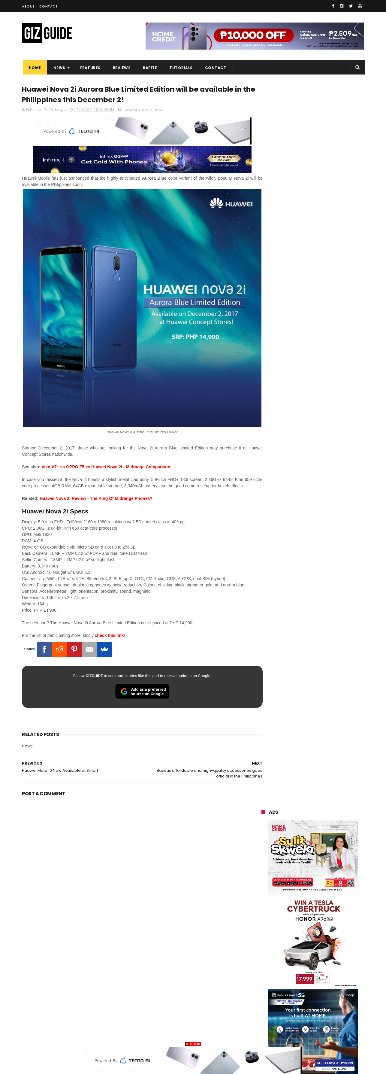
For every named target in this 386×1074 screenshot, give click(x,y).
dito (291, 957)
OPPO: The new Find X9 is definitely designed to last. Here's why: (305, 388)
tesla (262, 1035)
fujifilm (295, 969)
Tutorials (180, 67)
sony (298, 946)
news (158, 110)
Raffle (149, 67)
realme (264, 924)
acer (262, 957)
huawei (130, 110)
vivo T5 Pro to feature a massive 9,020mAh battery (328, 806)
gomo (333, 1013)
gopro (324, 1024)
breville (293, 1035)
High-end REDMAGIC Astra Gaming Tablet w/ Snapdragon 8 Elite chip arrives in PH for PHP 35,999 (327, 608)
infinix (296, 935)
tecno (330, 946)
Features (89, 67)
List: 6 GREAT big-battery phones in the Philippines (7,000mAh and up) (320, 668)
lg (326, 935)
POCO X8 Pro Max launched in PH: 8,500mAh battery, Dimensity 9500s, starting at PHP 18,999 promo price (328, 780)
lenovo (264, 946)
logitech (265, 1002)
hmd (294, 1024)
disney (264, 1024)
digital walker (270, 991)
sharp (327, 969)
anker (303, 1013)
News (59, 67)
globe (263, 935)
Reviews (121, 67)
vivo (331, 913)
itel (324, 980)
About (28, 6)
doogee (309, 991)
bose (322, 1035)
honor (299, 924)
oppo (262, 913)
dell (320, 1002)
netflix (264, 980)
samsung (305, 902)
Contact (48, 6)
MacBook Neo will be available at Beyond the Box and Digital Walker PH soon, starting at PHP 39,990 (327, 640)
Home (34, 67)
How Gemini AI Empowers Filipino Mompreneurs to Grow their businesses (328, 836)
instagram (267, 1013)
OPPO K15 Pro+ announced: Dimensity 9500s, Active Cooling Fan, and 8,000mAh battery (327, 723)
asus (330, 924)
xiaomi (297, 913)
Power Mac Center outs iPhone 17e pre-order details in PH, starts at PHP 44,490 (326, 695)
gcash (322, 957)
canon (294, 980)
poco (262, 969)
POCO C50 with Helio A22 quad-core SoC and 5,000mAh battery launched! (328, 578)
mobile (145, 110)
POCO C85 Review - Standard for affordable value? (325, 747)
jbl (294, 1002)
